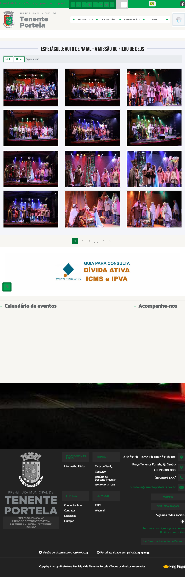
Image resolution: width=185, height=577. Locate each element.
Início (8, 59)
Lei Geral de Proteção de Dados (162, 541)
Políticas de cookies (172, 532)
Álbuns (19, 59)
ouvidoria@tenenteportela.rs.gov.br (153, 487)
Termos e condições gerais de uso (164, 528)
